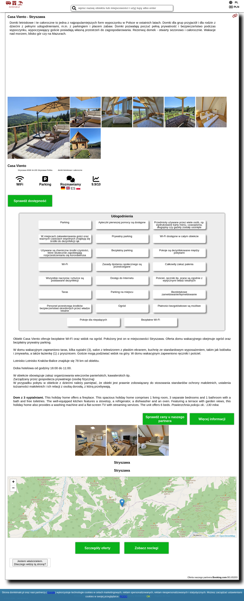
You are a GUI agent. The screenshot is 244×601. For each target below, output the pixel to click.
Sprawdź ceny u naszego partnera (165, 419)
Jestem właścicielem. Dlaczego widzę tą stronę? (30, 563)
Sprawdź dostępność (30, 201)
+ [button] (13, 482)
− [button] (13, 488)
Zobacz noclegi (146, 548)
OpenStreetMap (227, 536)
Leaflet (211, 536)
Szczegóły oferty (97, 548)
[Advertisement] (122, 66)
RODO (123, 596)
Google (51, 592)
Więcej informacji (211, 419)
